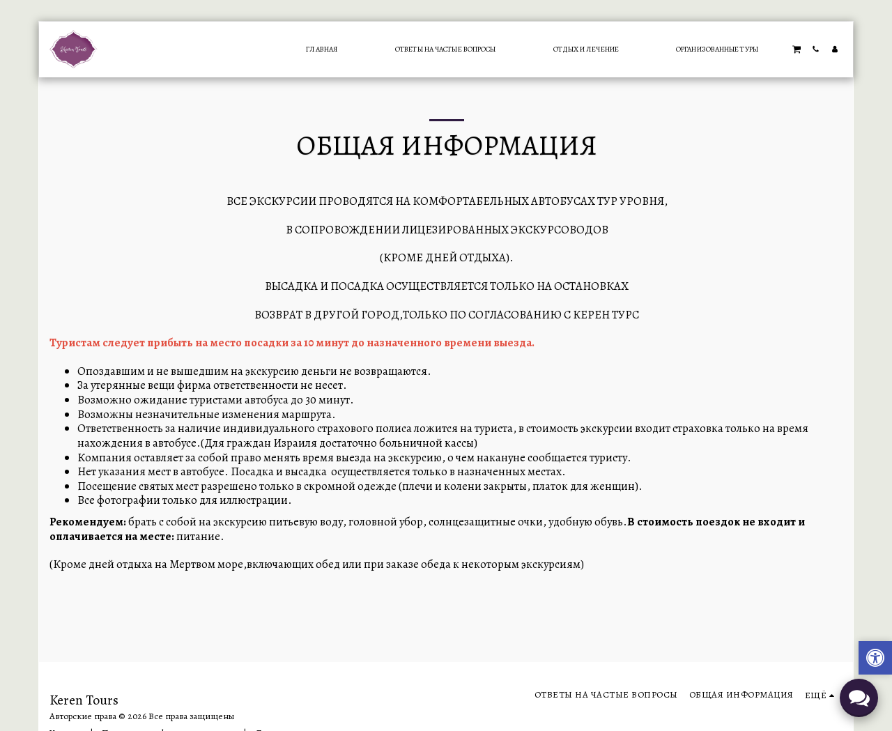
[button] (796, 49)
